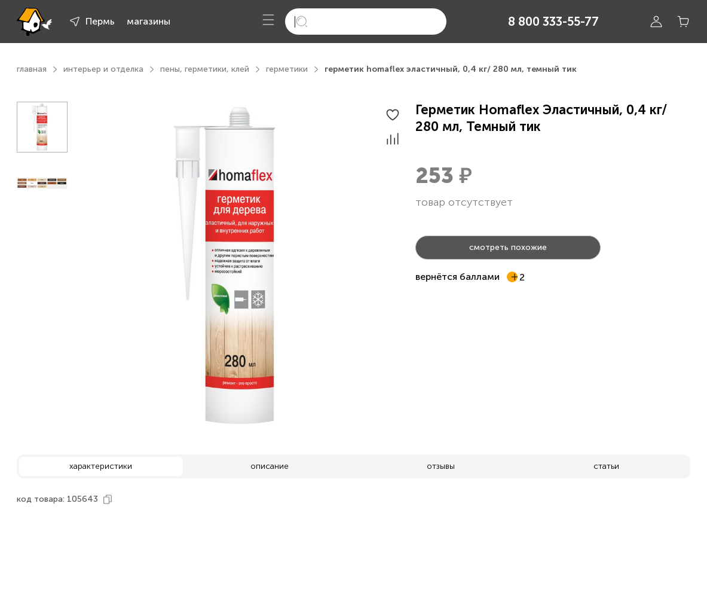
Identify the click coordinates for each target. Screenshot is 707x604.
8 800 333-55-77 (553, 21)
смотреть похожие (508, 247)
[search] (365, 21)
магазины (148, 21)
